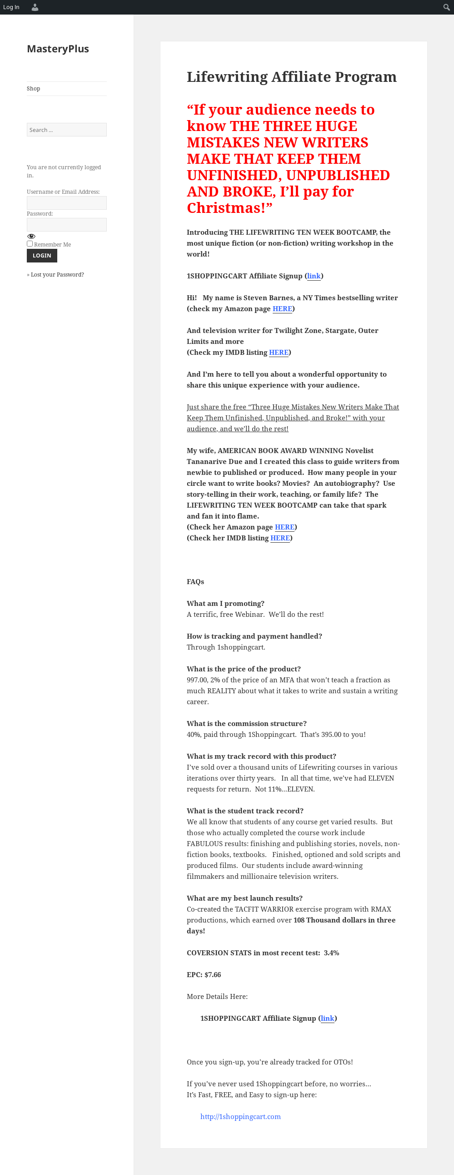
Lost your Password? (57, 274)
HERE (284, 526)
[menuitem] (33, 7)
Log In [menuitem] (11, 7)
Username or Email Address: (63, 192)
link (314, 275)
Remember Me (52, 244)
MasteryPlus (58, 48)
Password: (40, 213)
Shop (33, 88)
